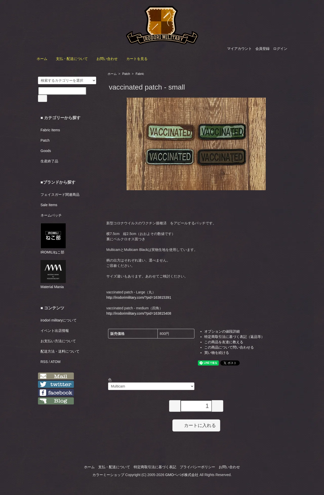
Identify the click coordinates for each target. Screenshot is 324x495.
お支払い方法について (58, 341)
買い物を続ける (216, 353)
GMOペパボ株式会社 (181, 475)
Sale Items (48, 205)
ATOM (55, 362)
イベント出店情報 (54, 331)
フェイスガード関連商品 (59, 194)
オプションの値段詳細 (222, 331)
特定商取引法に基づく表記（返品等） (234, 337)
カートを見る (137, 59)
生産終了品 (49, 161)
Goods (45, 151)
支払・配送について (72, 59)
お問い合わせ (107, 59)
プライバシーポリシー (197, 467)
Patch (126, 74)
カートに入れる (196, 425)
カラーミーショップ (108, 475)
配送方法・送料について (59, 351)
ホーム (42, 59)
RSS (44, 362)
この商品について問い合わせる (229, 347)
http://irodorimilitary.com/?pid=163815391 (138, 297)
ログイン (280, 49)
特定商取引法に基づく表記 (155, 467)
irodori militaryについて (58, 320)
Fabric (140, 74)
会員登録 (262, 49)
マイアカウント (239, 49)
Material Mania (53, 274)
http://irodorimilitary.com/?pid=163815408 (138, 313)
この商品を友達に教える (223, 342)
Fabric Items (50, 130)
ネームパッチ (51, 215)
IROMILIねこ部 (53, 238)
